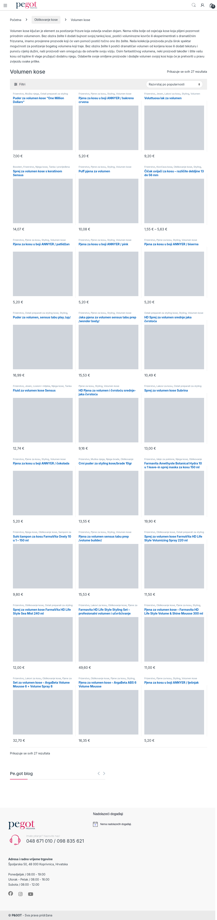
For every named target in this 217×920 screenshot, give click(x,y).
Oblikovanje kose (46, 19)
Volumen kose (123, 93)
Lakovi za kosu (172, 93)
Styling (111, 93)
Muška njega (32, 93)
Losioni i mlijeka (41, 386)
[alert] (149, 824)
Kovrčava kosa (164, 166)
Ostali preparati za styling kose (41, 312)
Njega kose (41, 166)
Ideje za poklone (165, 459)
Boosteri (17, 166)
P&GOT (17, 915)
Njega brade (112, 459)
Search (193, 5)
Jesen (159, 93)
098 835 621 (70, 841)
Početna (15, 19)
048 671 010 (39, 841)
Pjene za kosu (98, 93)
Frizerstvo (18, 93)
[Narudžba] (174, 84)
